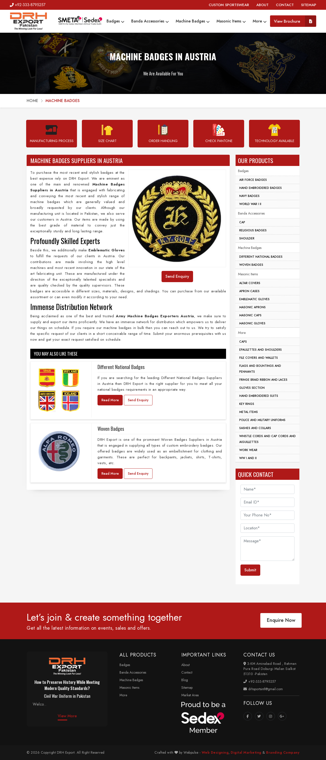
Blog (184, 680)
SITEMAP (308, 5)
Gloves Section (252, 388)
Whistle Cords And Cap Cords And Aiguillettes (267, 439)
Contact (186, 672)
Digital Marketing (246, 752)
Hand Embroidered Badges (260, 188)
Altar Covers (249, 283)
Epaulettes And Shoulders (260, 350)
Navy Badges (249, 196)
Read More (110, 400)
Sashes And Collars (255, 428)
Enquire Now (278, 620)
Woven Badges (111, 428)
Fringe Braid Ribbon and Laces (263, 380)
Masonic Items (231, 21)
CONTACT (285, 5)
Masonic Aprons (252, 307)
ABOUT (262, 5)
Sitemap (187, 687)
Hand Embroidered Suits (258, 396)
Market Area (190, 695)
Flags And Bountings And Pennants (260, 369)
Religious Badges (253, 230)
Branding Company (282, 752)
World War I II (250, 204)
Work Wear (248, 450)
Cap (242, 222)
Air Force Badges (253, 180)
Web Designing (215, 752)
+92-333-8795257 (27, 5)
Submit (250, 570)
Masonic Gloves (252, 323)
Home (32, 100)
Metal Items (248, 412)
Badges (115, 21)
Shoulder (246, 238)
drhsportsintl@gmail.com (263, 689)
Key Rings (246, 404)
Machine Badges (193, 21)
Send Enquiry (138, 400)
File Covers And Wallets (258, 358)
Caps (243, 341)
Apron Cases (249, 291)
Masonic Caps (250, 315)
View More (67, 716)
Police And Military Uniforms (262, 420)
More (260, 21)
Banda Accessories (150, 21)
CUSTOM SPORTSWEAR (229, 5)
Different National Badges (121, 366)
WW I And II (248, 458)
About (185, 664)
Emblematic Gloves (254, 299)
